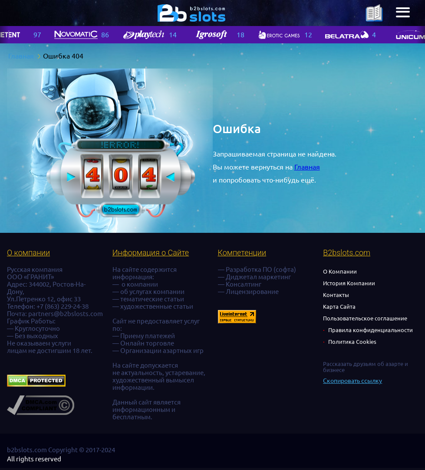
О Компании (340, 271)
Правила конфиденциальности (370, 330)
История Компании (349, 283)
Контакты (336, 295)
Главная (307, 167)
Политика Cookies (352, 342)
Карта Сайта (339, 307)
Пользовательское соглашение (365, 318)
